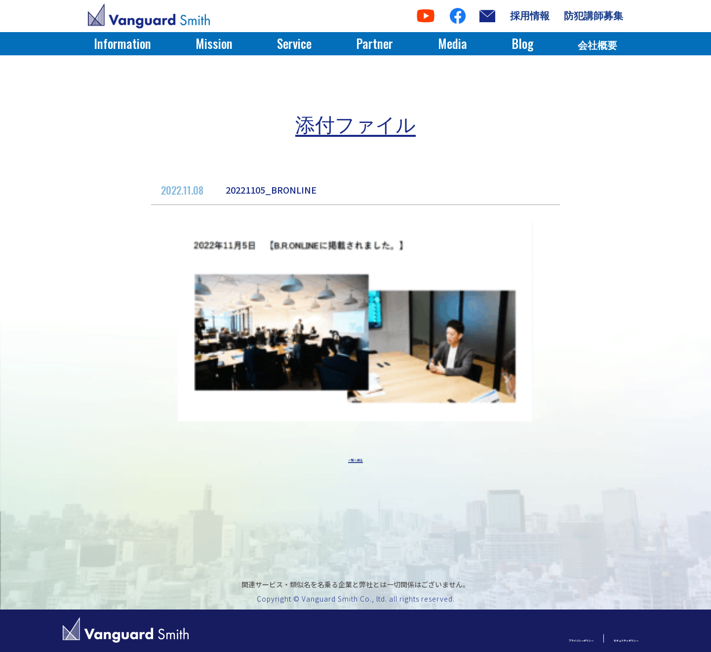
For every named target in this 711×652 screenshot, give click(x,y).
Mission (214, 43)
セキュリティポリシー (601, 638)
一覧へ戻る (355, 460)
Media (452, 43)
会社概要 (597, 45)
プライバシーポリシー (508, 638)
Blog (522, 43)
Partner (374, 43)
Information (122, 43)
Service (294, 43)
